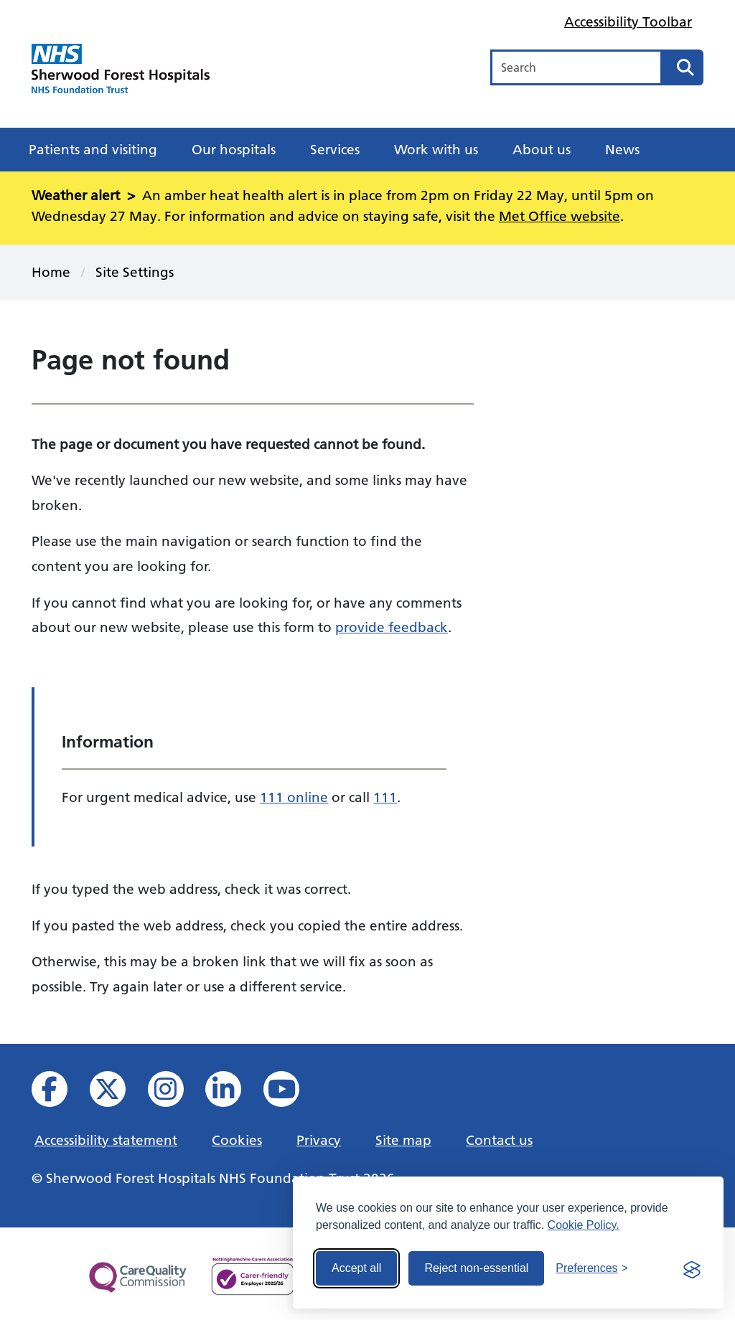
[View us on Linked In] (233, 1093)
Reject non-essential (476, 1268)
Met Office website (559, 216)
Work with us (436, 149)
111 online (294, 797)
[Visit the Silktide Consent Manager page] (692, 1268)
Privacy (318, 1140)
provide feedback (391, 627)
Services (335, 149)
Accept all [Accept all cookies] (356, 1268)
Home (51, 271)
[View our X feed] (117, 1093)
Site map (403, 1140)
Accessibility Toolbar (628, 21)
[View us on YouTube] (291, 1093)
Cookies (237, 1140)
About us (541, 149)
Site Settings (134, 271)
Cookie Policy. (583, 1225)
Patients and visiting (93, 149)
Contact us (499, 1140)
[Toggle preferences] (592, 1268)
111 (385, 797)
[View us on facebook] (59, 1093)
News (622, 149)
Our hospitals (234, 149)
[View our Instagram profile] (175, 1093)
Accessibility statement (105, 1140)
